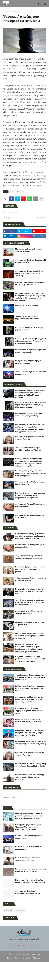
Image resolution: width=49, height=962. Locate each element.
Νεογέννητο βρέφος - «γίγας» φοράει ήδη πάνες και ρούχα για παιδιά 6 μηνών (30, 569)
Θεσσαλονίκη (20, 910)
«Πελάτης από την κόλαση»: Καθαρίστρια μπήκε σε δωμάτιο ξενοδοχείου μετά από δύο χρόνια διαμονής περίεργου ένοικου (28, 648)
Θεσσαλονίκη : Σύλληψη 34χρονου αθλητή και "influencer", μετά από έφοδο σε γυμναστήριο (29, 699)
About (17, 958)
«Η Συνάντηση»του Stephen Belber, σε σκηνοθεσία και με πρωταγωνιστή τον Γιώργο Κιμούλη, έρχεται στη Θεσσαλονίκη (30, 297)
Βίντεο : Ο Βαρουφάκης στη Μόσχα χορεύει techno (29, 328)
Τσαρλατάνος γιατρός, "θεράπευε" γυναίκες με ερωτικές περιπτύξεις (28, 557)
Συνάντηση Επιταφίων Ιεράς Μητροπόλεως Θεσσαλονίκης (27, 317)
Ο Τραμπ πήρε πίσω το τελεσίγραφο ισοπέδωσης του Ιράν (30, 283)
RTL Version (38, 958)
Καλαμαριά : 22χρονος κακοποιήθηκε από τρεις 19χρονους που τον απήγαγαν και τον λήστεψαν (30, 495)
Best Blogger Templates (29, 954)
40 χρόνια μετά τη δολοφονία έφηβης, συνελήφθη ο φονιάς (30, 579)
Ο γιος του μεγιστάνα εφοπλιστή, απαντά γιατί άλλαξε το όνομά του (28, 720)
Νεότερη (7, 217)
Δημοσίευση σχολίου (10, 212)
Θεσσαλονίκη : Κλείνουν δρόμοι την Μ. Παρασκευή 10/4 (30, 261)
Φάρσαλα (20, 192)
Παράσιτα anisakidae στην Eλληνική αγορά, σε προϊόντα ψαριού (30, 870)
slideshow (8, 910)
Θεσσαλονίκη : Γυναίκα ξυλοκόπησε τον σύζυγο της (29, 516)
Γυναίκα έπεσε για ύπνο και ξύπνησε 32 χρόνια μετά (30, 623)
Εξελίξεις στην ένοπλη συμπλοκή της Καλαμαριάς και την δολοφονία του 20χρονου (30, 688)
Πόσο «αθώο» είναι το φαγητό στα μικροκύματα (28, 848)
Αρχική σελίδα (8, 12)
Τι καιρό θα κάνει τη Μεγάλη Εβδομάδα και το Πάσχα (30, 373)
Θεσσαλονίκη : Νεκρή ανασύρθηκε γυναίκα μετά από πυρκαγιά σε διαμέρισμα (29, 273)
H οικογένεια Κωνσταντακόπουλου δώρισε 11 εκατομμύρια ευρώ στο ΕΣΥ (30, 881)
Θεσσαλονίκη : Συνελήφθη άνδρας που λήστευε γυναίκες (30, 483)
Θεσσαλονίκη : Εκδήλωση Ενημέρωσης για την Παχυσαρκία (28, 892)
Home (9, 958)
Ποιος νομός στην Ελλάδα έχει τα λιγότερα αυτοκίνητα (28, 612)
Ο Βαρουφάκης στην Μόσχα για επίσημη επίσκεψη (28, 362)
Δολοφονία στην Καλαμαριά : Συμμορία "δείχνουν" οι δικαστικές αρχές (29, 710)
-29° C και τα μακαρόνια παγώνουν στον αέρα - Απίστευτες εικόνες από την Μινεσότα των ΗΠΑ (29, 602)
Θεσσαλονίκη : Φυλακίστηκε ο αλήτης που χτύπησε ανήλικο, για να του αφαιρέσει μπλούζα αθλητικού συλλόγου (30, 394)
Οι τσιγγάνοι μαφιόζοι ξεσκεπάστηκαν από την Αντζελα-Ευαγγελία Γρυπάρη (30, 742)
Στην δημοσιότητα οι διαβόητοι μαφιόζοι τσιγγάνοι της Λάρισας (28, 449)
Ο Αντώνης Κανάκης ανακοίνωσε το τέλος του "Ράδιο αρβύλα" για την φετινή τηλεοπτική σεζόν (29, 732)
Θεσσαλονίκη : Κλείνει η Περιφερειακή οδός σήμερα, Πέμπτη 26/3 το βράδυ (30, 765)
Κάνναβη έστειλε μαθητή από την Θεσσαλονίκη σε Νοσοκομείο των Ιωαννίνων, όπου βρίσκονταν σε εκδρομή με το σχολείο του (28, 462)
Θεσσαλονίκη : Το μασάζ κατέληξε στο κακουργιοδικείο (30, 505)
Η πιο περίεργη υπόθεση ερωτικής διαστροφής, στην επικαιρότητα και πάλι (29, 591)
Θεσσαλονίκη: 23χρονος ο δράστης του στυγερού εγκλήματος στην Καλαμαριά (29, 777)
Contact (26, 958)
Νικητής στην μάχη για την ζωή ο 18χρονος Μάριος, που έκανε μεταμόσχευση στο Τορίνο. (28, 827)
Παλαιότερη (40, 217)
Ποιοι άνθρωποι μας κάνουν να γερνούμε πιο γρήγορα (27, 859)
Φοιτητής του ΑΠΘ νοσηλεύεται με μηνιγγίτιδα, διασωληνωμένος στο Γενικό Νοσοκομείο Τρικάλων (29, 815)
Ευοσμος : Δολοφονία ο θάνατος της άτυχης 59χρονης (29, 437)
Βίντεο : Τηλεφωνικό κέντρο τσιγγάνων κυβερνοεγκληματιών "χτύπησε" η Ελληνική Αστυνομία (30, 341)
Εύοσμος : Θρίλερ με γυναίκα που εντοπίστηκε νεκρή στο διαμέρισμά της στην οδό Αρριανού (30, 473)
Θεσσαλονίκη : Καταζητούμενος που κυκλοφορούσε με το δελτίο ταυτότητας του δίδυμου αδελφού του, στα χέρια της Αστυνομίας (30, 428)
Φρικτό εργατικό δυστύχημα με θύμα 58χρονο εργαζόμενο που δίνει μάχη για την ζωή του (30, 677)
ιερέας (17, 12)
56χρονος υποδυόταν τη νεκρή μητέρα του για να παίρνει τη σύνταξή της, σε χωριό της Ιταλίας (30, 658)
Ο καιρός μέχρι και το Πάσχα (26, 305)
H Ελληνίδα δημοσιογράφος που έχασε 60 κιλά (28, 837)
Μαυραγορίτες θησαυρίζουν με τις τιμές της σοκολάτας (28, 250)
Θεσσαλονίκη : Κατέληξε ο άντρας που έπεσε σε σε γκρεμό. (30, 351)
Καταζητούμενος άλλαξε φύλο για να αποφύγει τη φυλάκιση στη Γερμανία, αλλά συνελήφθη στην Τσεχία (30, 536)
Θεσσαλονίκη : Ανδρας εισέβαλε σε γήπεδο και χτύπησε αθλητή (29, 414)
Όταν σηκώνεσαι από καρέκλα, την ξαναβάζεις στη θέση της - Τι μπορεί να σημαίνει (29, 635)
